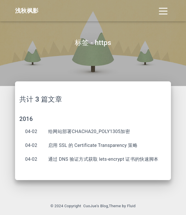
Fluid (131, 206)
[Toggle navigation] (163, 11)
